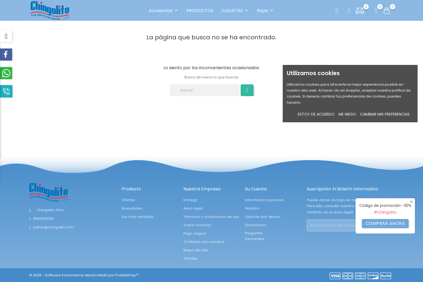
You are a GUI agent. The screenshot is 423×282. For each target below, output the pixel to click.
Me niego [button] (347, 114)
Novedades (132, 208)
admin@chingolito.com (53, 227)
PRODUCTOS (199, 11)
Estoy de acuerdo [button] (316, 114)
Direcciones (255, 225)
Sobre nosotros (197, 225)
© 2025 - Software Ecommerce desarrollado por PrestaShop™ (84, 275)
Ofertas (128, 200)
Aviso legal (193, 208)
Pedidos (252, 208)
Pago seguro (194, 233)
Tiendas (190, 258)
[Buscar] (205, 90)
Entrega (190, 200)
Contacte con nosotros (203, 241)
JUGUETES (235, 11)
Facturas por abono (262, 216)
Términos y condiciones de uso (211, 216)
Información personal (264, 200)
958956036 (43, 218)
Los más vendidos (138, 216)
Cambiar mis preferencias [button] (385, 114)
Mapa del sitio (196, 250)
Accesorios (164, 11)
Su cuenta (256, 189)
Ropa (265, 11)
